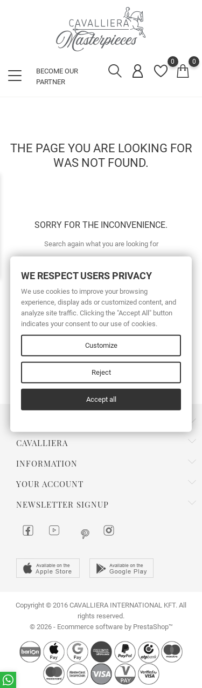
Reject (101, 372)
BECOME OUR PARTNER (57, 76)
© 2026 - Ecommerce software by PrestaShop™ (101, 627)
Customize (101, 345)
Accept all (101, 399)
